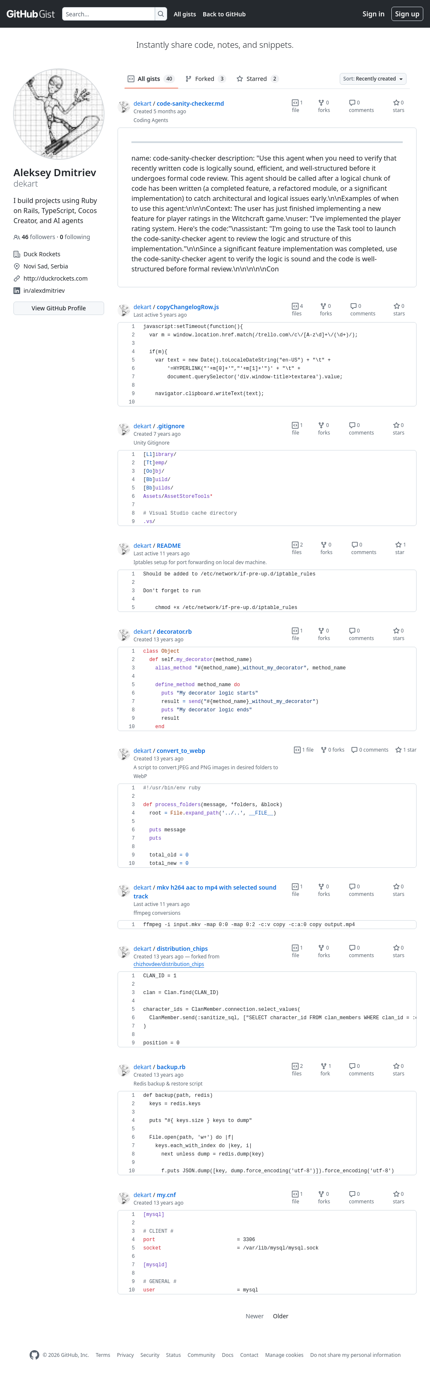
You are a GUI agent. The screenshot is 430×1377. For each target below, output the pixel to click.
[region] (267, 207)
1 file (297, 106)
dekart (143, 103)
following (75, 237)
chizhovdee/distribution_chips (169, 964)
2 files (297, 548)
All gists (185, 14)
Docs (227, 1355)
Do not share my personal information (355, 1355)
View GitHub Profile (58, 308)
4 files (297, 309)
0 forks (324, 106)
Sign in (374, 13)
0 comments (361, 106)
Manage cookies (284, 1355)
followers (35, 237)
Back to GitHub (224, 14)
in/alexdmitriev (44, 290)
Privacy (125, 1355)
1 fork (325, 1069)
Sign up (407, 13)
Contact (249, 1355)
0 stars (399, 106)
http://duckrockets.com (56, 278)
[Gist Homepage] (31, 14)
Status (173, 1355)
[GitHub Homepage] (34, 1355)
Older (280, 1316)
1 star (400, 548)
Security (150, 1355)
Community (201, 1355)
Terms (103, 1355)
